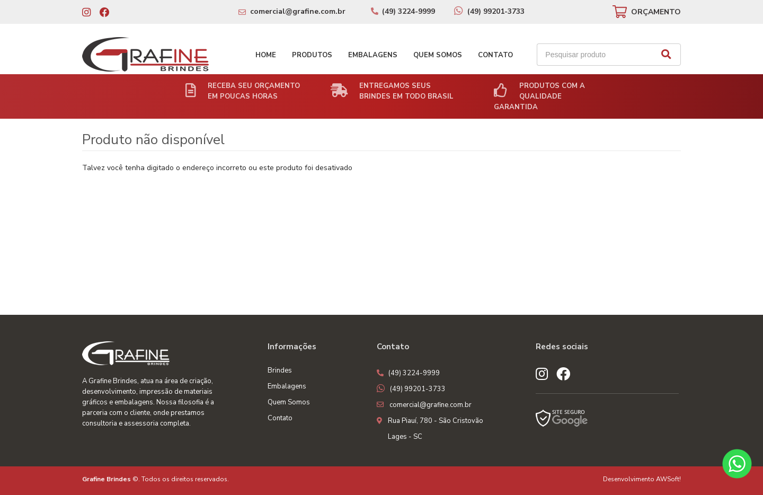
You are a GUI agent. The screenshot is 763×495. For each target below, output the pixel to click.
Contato (495, 55)
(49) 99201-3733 (496, 11)
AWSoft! (668, 479)
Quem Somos (437, 55)
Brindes (280, 370)
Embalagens (372, 55)
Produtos (312, 55)
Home (265, 55)
